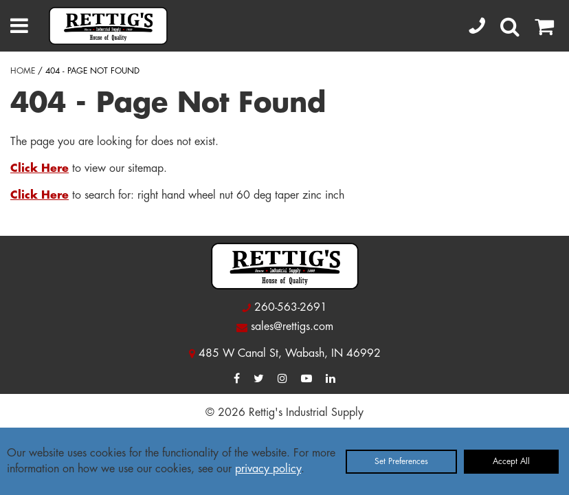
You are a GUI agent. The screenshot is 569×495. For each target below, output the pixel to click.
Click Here (39, 168)
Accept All (511, 461)
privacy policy (268, 468)
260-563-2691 (290, 307)
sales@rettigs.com (292, 326)
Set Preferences (401, 461)
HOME (22, 71)
